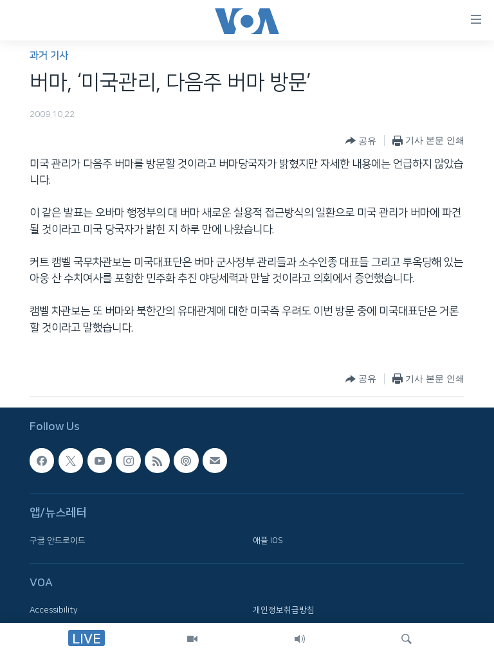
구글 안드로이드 (58, 540)
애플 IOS (268, 540)
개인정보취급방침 (284, 610)
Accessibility (54, 610)
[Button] (360, 140)
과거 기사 (49, 55)
